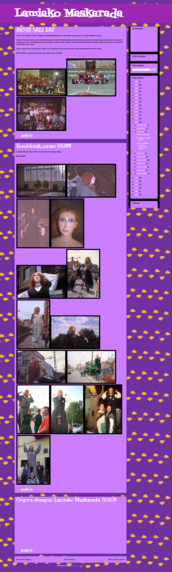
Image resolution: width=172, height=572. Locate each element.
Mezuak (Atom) (78, 566)
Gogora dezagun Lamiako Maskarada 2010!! (66, 500)
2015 (137, 119)
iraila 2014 (141, 153)
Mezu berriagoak (23, 559)
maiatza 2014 (142, 160)
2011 (137, 184)
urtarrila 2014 (142, 174)
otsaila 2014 (141, 170)
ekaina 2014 (141, 157)
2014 (137, 122)
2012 (137, 181)
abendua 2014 (142, 125)
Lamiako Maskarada (68, 14)
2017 (137, 112)
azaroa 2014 (141, 128)
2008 (137, 195)
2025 (137, 85)
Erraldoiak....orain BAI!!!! (43, 146)
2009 (137, 191)
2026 (137, 81)
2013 (137, 178)
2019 (137, 105)
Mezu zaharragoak (116, 559)
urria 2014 (141, 132)
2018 (137, 108)
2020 (137, 102)
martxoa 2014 (142, 167)
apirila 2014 (141, 163)
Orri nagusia (69, 559)
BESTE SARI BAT (35, 30)
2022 (137, 95)
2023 (137, 92)
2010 (137, 188)
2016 (137, 115)
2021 (137, 98)
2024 (137, 88)
